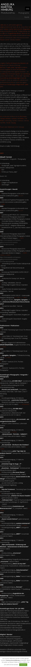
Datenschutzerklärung (13, 660)
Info (27, 9)
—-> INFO (17, 298)
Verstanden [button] (23, 664)
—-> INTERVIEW (24, 404)
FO (5, 347)
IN (3, 347)
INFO (13, 432)
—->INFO (21, 238)
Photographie (23, 13)
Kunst (27, 17)
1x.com (2, 204)
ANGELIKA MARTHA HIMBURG (7, 7)
